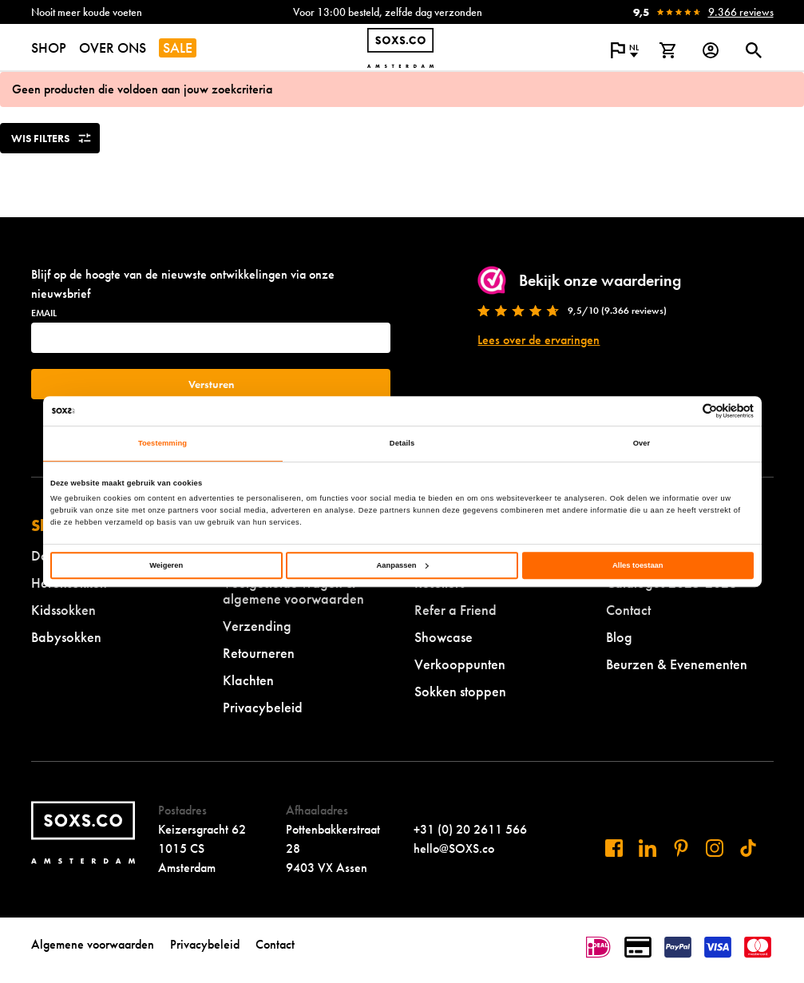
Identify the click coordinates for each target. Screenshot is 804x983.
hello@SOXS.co (454, 848)
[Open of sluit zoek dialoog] (754, 50)
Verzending (257, 625)
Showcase (443, 637)
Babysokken (66, 637)
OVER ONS (112, 47)
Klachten (248, 680)
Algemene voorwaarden (92, 944)
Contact (628, 610)
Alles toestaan (637, 565)
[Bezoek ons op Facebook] (614, 848)
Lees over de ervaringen (538, 339)
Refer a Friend (455, 610)
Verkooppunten (459, 664)
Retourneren (259, 653)
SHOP (48, 47)
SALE (177, 47)
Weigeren (166, 565)
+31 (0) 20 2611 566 (470, 829)
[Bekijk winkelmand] (667, 50)
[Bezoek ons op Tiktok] (748, 848)
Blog (619, 637)
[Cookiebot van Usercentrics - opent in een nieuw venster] (684, 410)
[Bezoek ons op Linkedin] (647, 848)
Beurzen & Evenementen (676, 664)
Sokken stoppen (460, 691)
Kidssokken (63, 610)
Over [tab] (642, 444)
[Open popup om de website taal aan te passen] (624, 50)
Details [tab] (402, 444)
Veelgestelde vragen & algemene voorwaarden (293, 590)
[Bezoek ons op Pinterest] (681, 848)
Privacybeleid (263, 707)
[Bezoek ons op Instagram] (714, 848)
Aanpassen (403, 565)
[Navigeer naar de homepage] (400, 48)
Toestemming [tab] (162, 444)
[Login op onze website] (711, 50)
